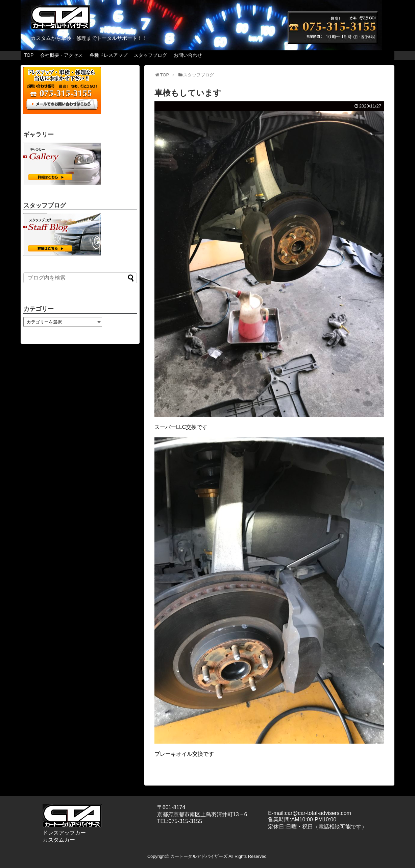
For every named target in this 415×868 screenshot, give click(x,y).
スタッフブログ (150, 55)
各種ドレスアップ (108, 55)
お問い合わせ (188, 55)
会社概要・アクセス (61, 55)
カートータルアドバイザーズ (198, 856)
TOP (29, 55)
